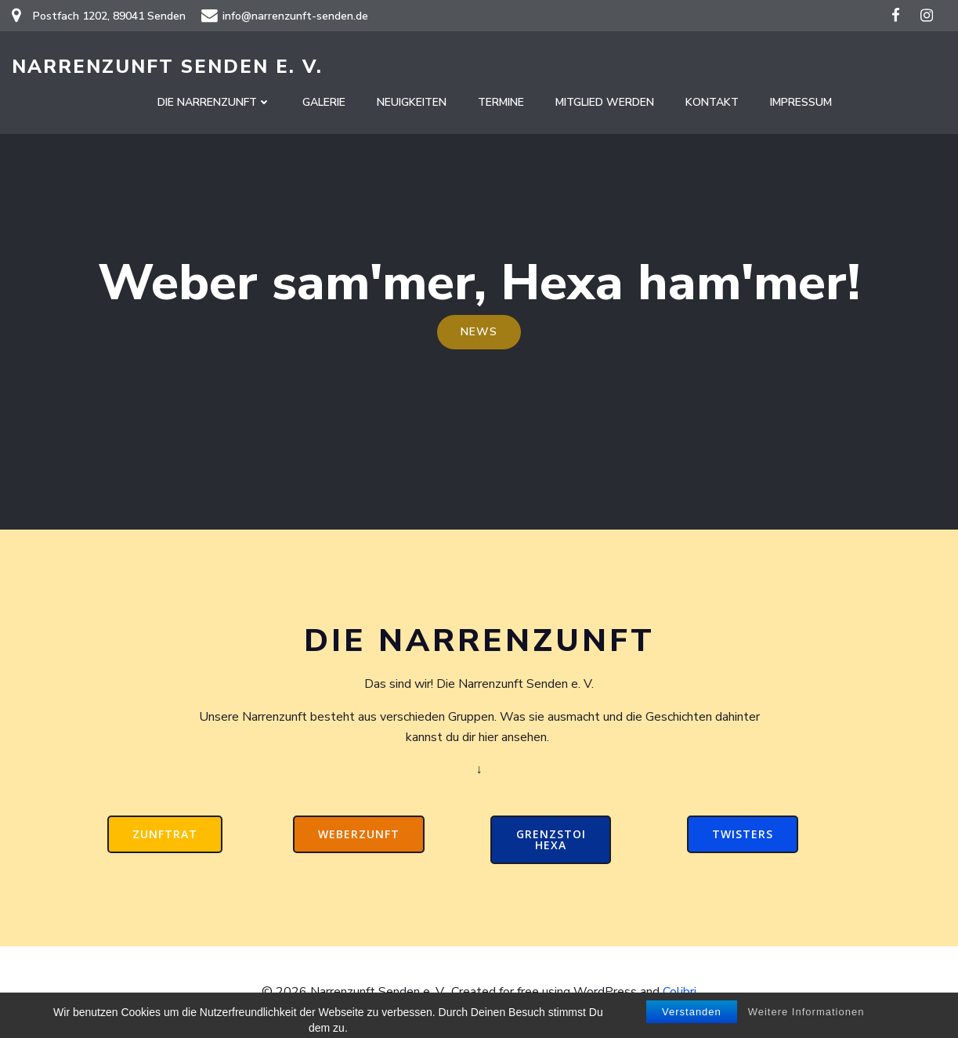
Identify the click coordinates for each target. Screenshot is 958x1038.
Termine (501, 102)
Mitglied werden (604, 102)
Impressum (801, 102)
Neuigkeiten (411, 102)
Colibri (679, 991)
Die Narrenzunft (214, 102)
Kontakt (712, 102)
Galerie (323, 102)
